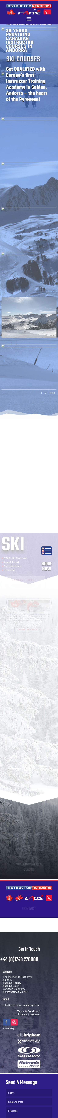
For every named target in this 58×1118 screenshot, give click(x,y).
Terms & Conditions (29, 1016)
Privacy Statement (29, 1019)
